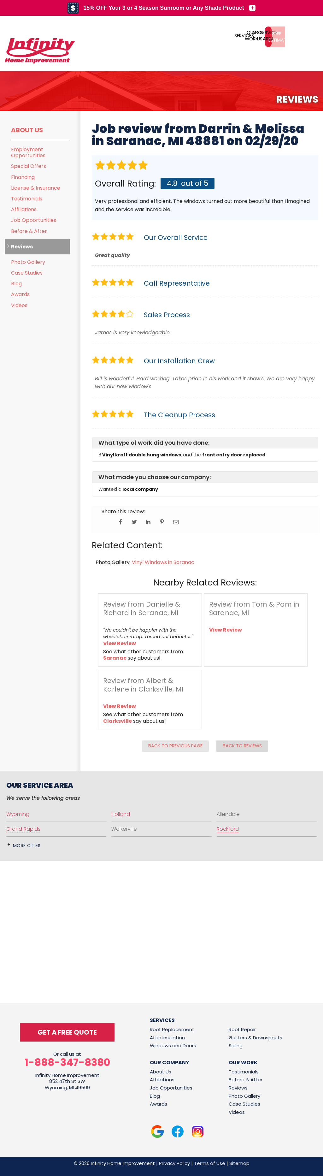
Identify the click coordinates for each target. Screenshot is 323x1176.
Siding (236, 1045)
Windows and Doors (173, 1045)
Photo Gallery (28, 262)
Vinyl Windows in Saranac (163, 562)
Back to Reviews (242, 746)
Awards (20, 294)
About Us (27, 130)
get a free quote (67, 1032)
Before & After (29, 231)
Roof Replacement (172, 1029)
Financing (23, 177)
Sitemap (239, 1163)
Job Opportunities (33, 220)
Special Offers (28, 166)
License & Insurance (35, 188)
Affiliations (24, 209)
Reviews (22, 247)
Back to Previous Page (175, 746)
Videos (19, 305)
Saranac (114, 658)
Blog (16, 284)
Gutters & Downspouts (255, 1037)
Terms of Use (209, 1163)
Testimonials (26, 199)
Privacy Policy (174, 1163)
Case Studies (27, 273)
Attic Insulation (167, 1037)
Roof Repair (242, 1029)
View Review (119, 643)
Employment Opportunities (28, 152)
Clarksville (117, 721)
